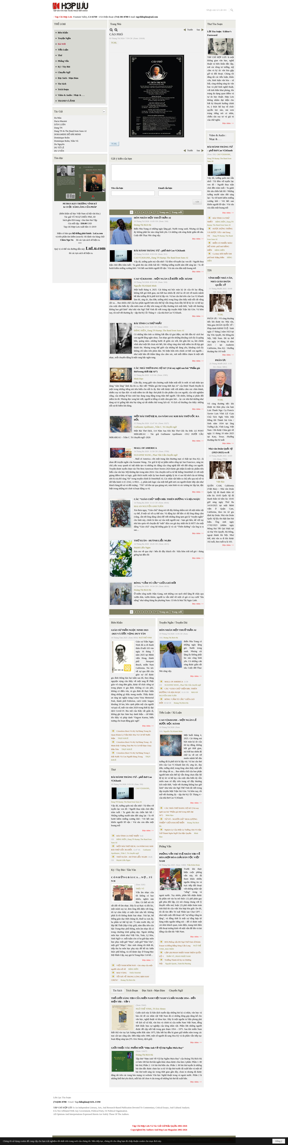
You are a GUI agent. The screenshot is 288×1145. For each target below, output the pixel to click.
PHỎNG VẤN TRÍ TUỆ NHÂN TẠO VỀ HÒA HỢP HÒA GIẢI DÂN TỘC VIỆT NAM (179, 857)
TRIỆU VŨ (140, 889)
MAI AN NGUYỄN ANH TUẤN (148, 506)
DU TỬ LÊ (59, 147)
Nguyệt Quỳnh (171, 964)
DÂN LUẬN (60, 124)
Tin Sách (117, 990)
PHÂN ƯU (220, 360)
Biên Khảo (117, 622)
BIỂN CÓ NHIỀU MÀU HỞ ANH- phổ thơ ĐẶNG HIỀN (220, 246)
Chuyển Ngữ (176, 990)
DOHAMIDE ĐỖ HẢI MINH (67, 134)
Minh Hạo (138, 378)
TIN (209, 270)
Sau (198, 29)
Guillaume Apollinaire (144, 427)
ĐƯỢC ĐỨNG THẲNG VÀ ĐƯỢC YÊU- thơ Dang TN (220, 232)
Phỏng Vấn (165, 846)
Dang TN (58, 127)
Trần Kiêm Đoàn (193, 865)
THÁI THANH (135, 973)
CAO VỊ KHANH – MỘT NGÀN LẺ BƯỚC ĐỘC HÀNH (163, 278)
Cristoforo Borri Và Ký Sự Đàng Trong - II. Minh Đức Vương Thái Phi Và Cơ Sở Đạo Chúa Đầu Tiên (131, 745)
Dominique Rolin (62, 137)
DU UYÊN (59, 151)
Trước (190, 29)
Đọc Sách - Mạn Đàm (153, 990)
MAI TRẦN (169, 949)
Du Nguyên (59, 144)
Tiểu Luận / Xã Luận (170, 712)
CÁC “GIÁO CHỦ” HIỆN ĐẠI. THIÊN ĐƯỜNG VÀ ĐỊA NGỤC (167, 499)
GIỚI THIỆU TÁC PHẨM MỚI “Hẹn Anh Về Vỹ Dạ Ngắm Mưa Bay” (147, 1047)
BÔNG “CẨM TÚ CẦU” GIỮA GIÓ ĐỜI (155, 582)
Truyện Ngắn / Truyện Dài (173, 622)
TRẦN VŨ (170, 956)
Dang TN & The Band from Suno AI (70, 131)
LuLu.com (98, 233)
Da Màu (57, 118)
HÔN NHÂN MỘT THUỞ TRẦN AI (152, 217)
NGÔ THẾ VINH (145, 638)
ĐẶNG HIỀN (140, 330)
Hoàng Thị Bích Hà (142, 225)
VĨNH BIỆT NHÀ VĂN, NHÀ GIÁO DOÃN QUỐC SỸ (220, 281)
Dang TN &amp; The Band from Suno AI (169, 257)
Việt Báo (220, 481)
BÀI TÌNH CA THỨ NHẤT (148, 323)
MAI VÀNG (121, 973)
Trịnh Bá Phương (184, 964)
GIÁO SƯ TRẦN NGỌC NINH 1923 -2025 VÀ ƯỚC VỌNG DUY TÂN (129, 632)
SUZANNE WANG (142, 455)
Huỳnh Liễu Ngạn (142, 547)
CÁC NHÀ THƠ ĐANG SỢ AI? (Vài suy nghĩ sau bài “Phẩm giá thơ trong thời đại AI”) (179, 811)
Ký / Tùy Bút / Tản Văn (123, 870)
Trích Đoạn (132, 990)
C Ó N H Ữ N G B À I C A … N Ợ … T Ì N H (131, 879)
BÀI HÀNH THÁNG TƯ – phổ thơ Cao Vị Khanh (159, 250)
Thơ (113, 769)
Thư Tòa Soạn (215, 24)
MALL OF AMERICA (145, 448)
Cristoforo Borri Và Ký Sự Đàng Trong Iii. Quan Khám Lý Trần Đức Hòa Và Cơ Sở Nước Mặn (131, 734)
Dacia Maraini (60, 121)
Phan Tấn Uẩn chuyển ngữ (165, 455)
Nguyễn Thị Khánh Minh (145, 286)
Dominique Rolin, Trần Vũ (66, 141)
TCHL (114, 42)
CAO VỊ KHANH (142, 257)
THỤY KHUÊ (123, 738)
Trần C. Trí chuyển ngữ (166, 427)
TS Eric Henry (159, 1009)
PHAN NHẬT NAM (183, 956)
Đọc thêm (196, 239)
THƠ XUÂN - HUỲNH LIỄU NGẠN (152, 540)
